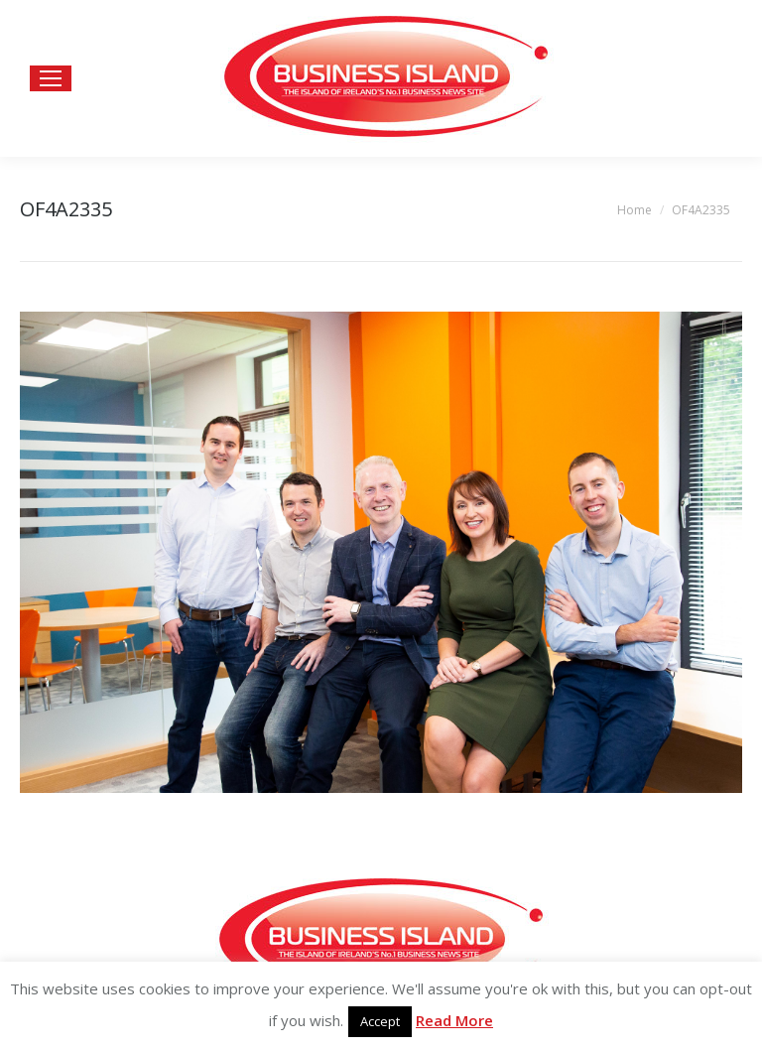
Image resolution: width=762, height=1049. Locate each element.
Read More (454, 1020)
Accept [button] (380, 1021)
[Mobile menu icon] (50, 78)
